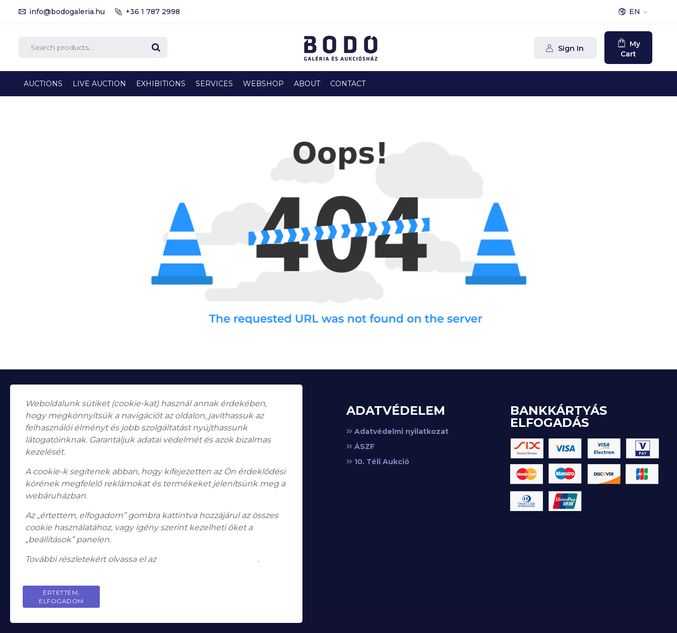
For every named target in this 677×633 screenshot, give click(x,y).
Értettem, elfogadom (61, 597)
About (307, 83)
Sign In (570, 48)
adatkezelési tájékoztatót (208, 559)
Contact (347, 83)
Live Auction (99, 83)
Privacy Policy (249, 592)
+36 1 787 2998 (153, 11)
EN (634, 11)
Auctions (43, 83)
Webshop (263, 83)
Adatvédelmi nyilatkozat (401, 431)
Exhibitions (161, 83)
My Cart (630, 48)
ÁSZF (364, 446)
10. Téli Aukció (381, 461)
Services (214, 83)
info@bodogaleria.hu (67, 11)
